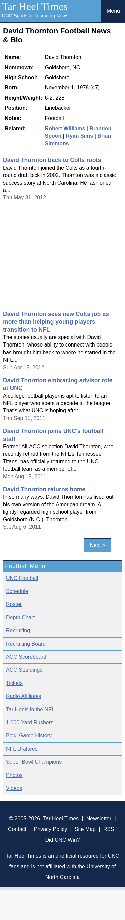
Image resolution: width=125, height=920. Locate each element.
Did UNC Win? (62, 840)
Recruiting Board (26, 644)
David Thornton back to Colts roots (52, 160)
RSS (108, 829)
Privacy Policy (50, 829)
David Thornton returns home (44, 489)
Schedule (17, 591)
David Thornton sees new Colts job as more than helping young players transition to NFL (56, 322)
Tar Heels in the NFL (30, 709)
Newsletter (99, 818)
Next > (97, 545)
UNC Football (22, 578)
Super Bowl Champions (34, 762)
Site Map (85, 829)
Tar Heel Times (35, 6)
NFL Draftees (22, 749)
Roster (14, 604)
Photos (14, 775)
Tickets (14, 683)
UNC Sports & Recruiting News (35, 15)
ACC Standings (24, 670)
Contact (17, 829)
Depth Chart (20, 617)
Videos (14, 788)
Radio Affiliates (23, 696)
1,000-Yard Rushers (29, 722)
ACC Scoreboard (26, 657)
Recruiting (18, 630)
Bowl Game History (29, 735)
